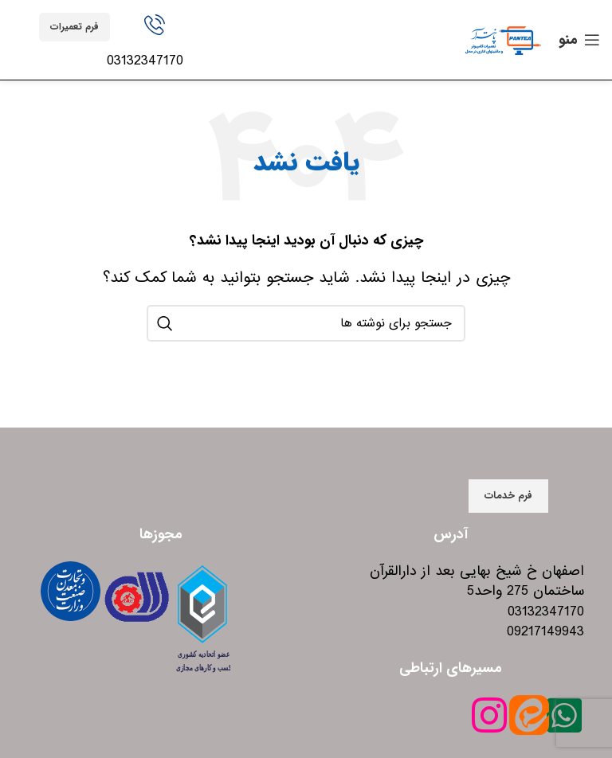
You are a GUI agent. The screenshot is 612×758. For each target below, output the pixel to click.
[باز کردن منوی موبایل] (579, 40)
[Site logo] (503, 39)
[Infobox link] (154, 43)
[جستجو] (306, 323)
